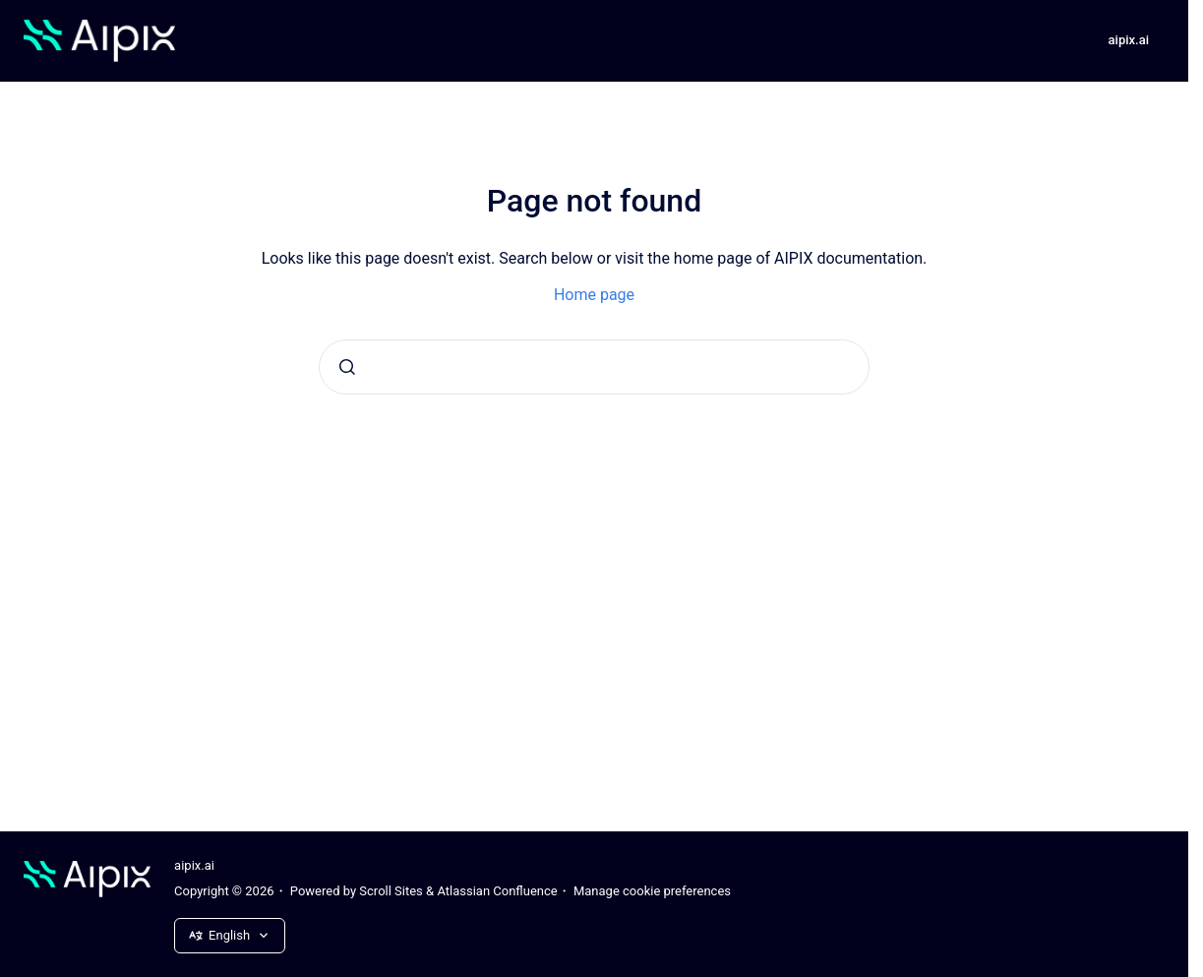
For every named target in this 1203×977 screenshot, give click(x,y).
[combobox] (594, 367)
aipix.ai (1129, 39)
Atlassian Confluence (497, 891)
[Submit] (347, 367)
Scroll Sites (391, 891)
